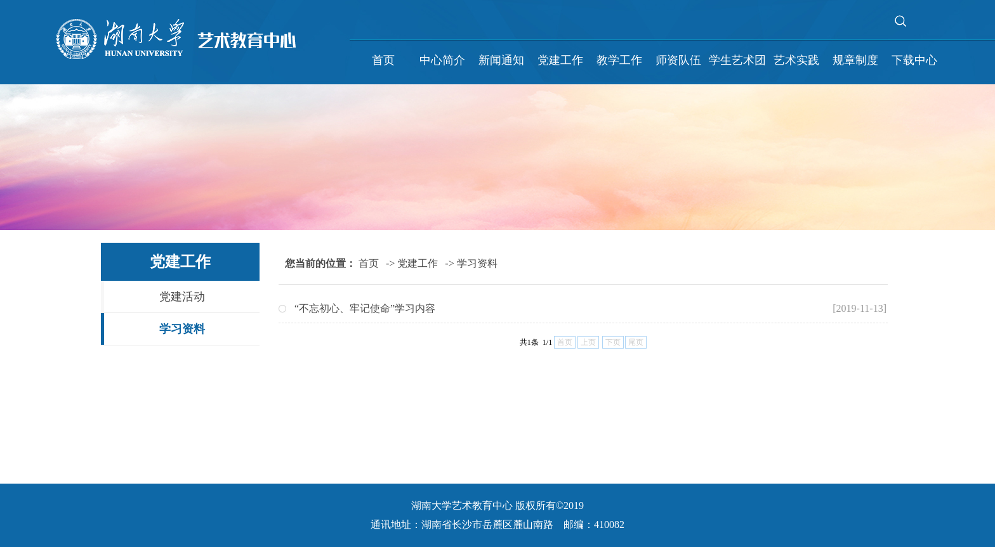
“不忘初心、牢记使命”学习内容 (364, 308)
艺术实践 (796, 60)
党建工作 (560, 60)
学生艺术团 (737, 60)
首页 (383, 60)
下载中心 (914, 60)
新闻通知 (501, 60)
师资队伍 (678, 60)
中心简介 (442, 60)
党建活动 (182, 296)
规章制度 (855, 60)
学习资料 (182, 329)
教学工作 (619, 60)
